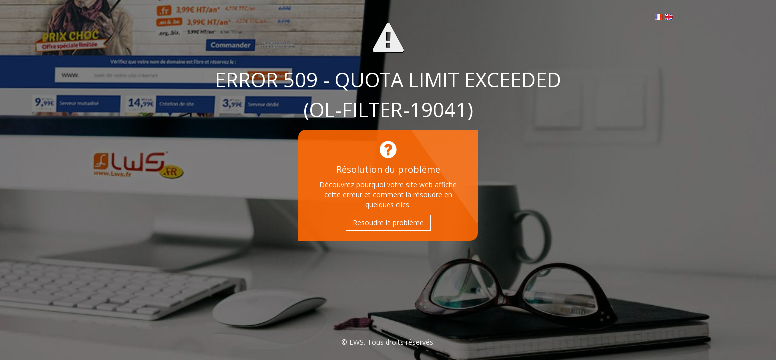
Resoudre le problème (388, 223)
